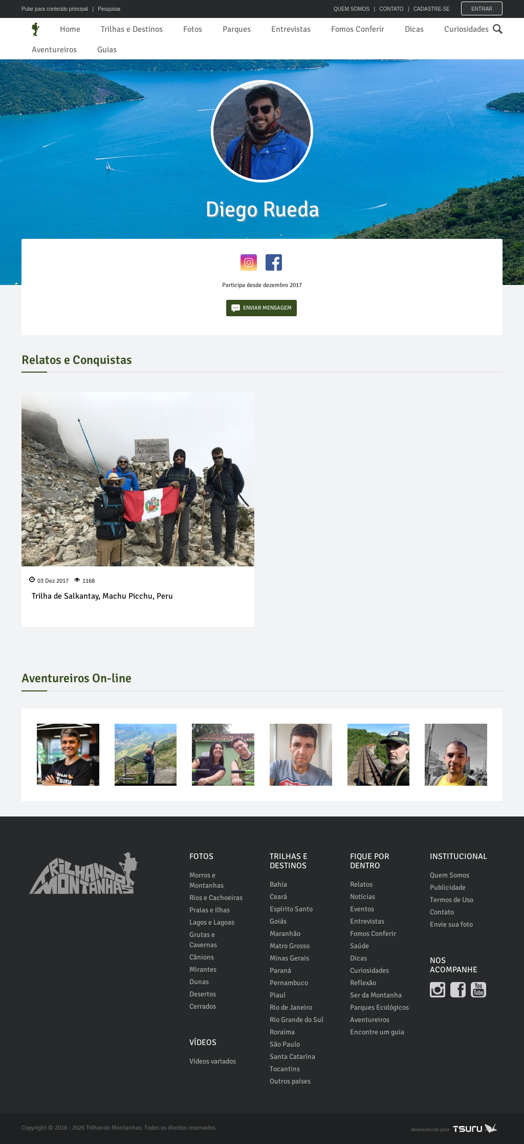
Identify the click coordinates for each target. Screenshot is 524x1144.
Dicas (414, 29)
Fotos (192, 29)
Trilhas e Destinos (132, 29)
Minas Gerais (289, 958)
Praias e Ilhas (209, 910)
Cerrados (202, 1006)
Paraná (280, 970)
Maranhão (285, 933)
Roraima (282, 1032)
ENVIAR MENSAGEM (261, 308)
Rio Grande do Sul (296, 1019)
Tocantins (285, 1069)
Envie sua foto (451, 924)
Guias (107, 50)
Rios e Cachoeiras (216, 897)
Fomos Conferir (357, 29)
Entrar (481, 9)
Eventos (362, 909)
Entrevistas (291, 29)
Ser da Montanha (376, 995)
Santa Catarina (292, 1056)
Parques (237, 29)
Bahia (278, 884)
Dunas (199, 981)
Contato (442, 912)
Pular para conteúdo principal (54, 9)
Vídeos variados (212, 1061)
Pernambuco (289, 982)
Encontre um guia (377, 1032)
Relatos (361, 884)
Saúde (359, 946)
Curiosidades (466, 29)
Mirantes (202, 969)
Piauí (278, 995)
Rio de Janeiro (291, 1007)
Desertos (202, 994)
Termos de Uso (451, 899)
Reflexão (363, 982)
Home (70, 29)
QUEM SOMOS (351, 9)
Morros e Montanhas (206, 880)
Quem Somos (449, 875)
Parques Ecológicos (379, 1007)
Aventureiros (54, 50)
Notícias (362, 896)
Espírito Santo (291, 909)
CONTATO (391, 9)
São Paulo (285, 1044)
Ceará (278, 896)
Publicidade (448, 887)
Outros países (290, 1081)
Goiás (278, 921)
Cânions (201, 957)
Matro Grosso (290, 946)
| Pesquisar (105, 9)
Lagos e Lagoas (211, 922)
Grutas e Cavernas (203, 939)
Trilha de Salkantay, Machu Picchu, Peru (102, 596)
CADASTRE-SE (431, 9)
